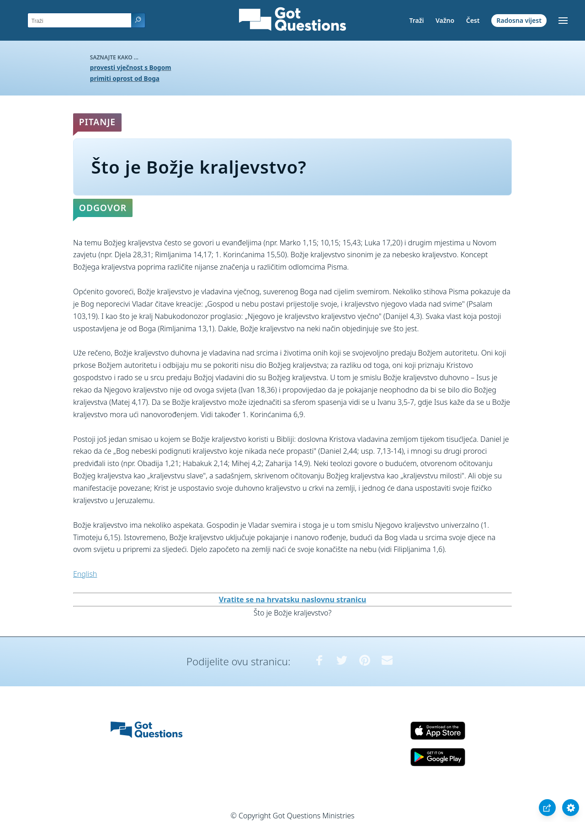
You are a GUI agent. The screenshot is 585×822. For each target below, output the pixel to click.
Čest (473, 20)
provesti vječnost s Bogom (130, 67)
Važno (445, 20)
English (85, 574)
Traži (416, 20)
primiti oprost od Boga (125, 78)
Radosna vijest (519, 20)
